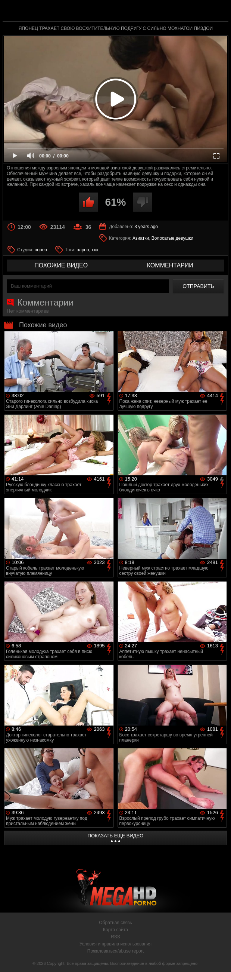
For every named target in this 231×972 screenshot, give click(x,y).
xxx (94, 249)
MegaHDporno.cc (133, 12)
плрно (83, 249)
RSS (115, 936)
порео (41, 249)
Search (218, 11)
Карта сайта (115, 929)
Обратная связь (115, 922)
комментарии (170, 265)
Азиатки (140, 238)
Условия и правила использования (115, 944)
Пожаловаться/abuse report (115, 951)
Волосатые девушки (172, 238)
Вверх (220, 958)
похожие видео (61, 265)
